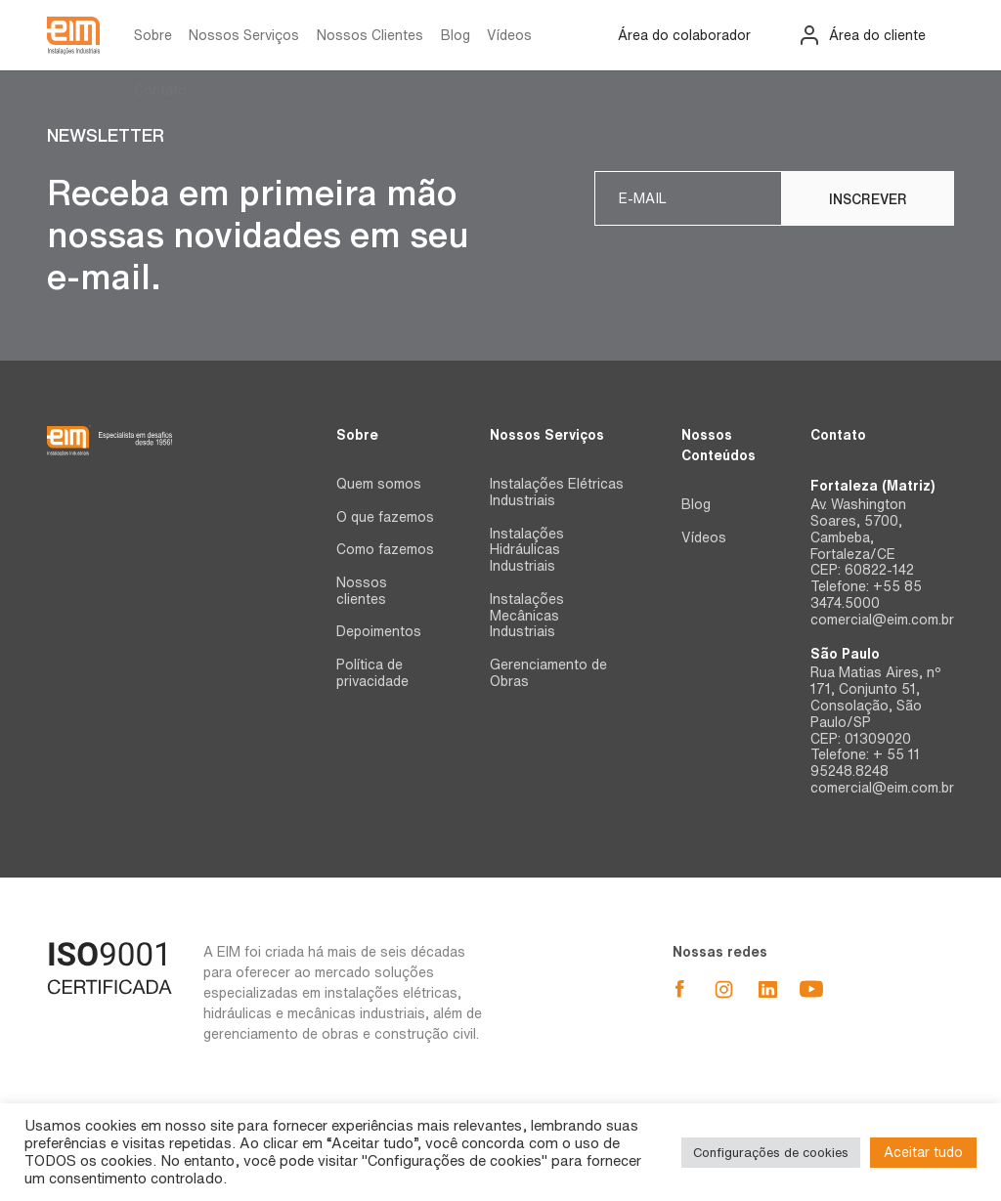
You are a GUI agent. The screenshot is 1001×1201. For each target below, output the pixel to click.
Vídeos (509, 35)
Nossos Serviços (244, 35)
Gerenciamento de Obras (548, 673)
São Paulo (845, 654)
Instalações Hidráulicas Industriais (527, 550)
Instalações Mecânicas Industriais (527, 615)
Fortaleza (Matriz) (872, 486)
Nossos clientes (361, 591)
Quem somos (378, 484)
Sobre (153, 35)
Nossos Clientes (370, 35)
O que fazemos (385, 517)
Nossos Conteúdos (718, 445)
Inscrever (868, 199)
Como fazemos (385, 549)
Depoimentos (378, 631)
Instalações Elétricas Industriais (557, 492)
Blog (455, 35)
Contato (160, 90)
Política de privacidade (372, 673)
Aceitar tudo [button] (923, 1152)
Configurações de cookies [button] (771, 1152)
